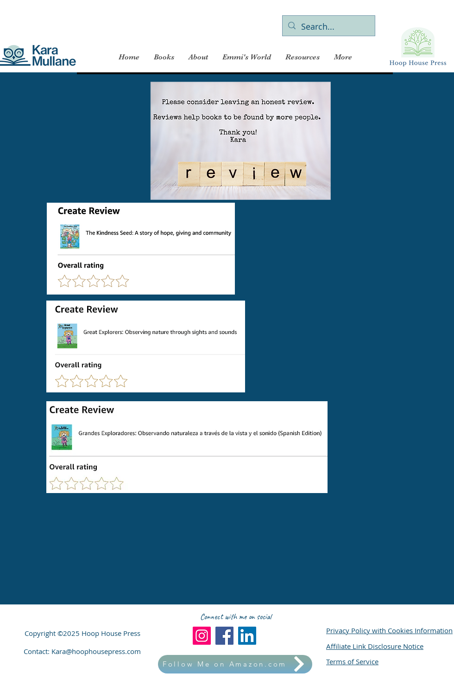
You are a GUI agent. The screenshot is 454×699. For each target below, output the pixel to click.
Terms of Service (352, 661)
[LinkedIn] (247, 636)
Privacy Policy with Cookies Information (389, 630)
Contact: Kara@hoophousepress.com (82, 651)
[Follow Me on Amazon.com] (235, 664)
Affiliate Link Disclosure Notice (374, 646)
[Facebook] (224, 636)
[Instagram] (202, 636)
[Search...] (328, 27)
